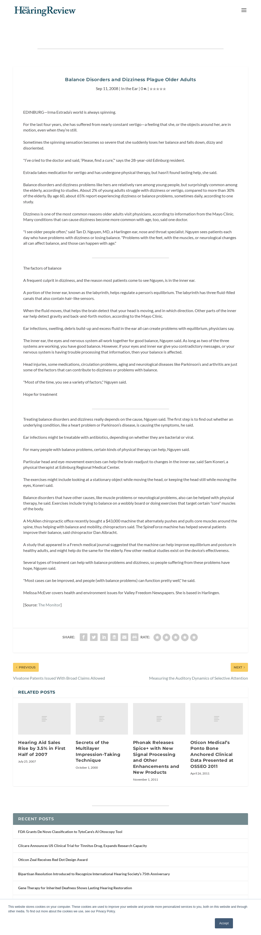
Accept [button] (224, 923)
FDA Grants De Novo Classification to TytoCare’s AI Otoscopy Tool (70, 818)
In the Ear (129, 74)
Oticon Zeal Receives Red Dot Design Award (53, 846)
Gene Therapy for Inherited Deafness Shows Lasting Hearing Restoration (75, 874)
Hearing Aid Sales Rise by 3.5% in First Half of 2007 (42, 734)
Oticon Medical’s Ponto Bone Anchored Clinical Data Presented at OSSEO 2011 (211, 740)
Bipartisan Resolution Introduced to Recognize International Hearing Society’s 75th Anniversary (94, 860)
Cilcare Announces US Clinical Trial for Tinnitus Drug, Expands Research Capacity (82, 832)
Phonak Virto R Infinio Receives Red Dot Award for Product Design (71, 888)
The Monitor (49, 591)
